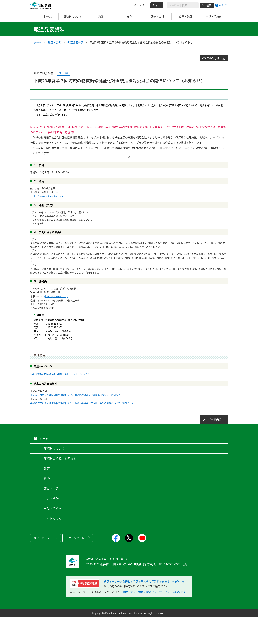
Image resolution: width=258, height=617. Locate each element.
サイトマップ (42, 538)
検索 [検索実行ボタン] (209, 5)
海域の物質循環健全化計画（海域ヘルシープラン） (60, 374)
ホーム (45, 16)
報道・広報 (54, 42)
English (156, 5)
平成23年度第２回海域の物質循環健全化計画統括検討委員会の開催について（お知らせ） (76, 394)
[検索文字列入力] (183, 5)
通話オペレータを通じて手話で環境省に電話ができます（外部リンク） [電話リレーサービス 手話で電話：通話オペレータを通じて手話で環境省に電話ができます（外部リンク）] (146, 581)
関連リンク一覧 (75, 538)
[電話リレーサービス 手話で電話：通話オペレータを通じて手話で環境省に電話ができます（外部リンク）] (84, 583)
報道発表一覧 (75, 42)
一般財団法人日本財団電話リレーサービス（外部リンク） (154, 592)
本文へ (138, 5)
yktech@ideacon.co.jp (56, 296)
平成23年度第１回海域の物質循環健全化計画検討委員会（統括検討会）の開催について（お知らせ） (82, 403)
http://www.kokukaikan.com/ (48, 196)
